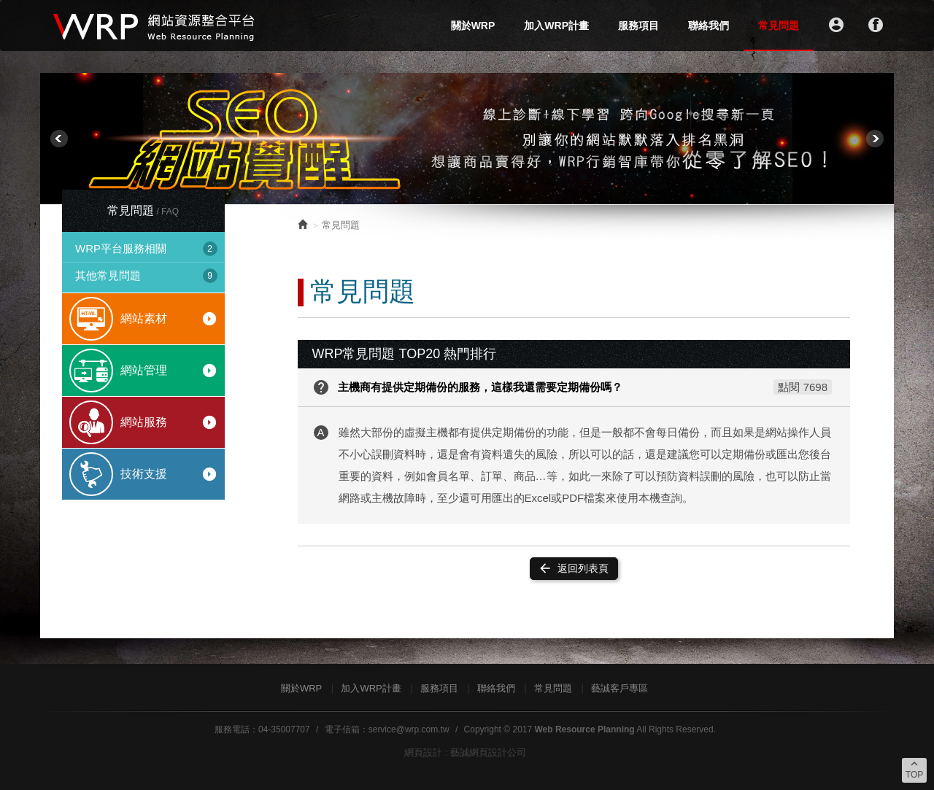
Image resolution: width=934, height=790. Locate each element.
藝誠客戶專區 (619, 688)
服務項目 (638, 25)
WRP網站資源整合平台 (155, 25)
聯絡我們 (708, 25)
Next (875, 138)
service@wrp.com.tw (408, 729)
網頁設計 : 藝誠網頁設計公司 (465, 752)
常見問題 (778, 25)
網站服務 (168, 422)
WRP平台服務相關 (146, 248)
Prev (59, 138)
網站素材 (168, 319)
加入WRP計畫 (556, 25)
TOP (914, 769)
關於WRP (473, 25)
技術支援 (168, 474)
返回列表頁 (573, 568)
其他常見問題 (146, 275)
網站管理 (168, 371)
